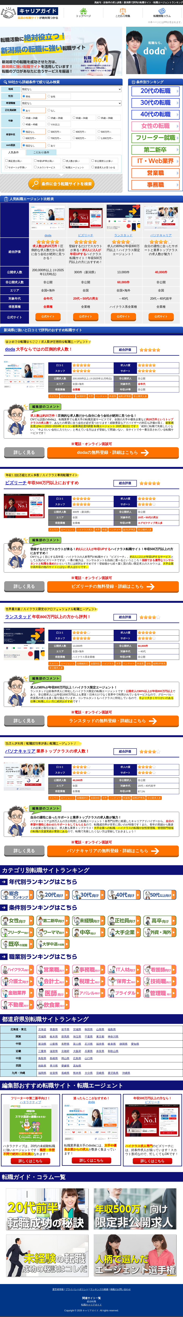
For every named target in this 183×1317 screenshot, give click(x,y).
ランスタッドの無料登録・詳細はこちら (113, 721)
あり (26, 110)
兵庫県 (89, 1051)
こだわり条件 (41, 152)
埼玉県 (77, 1036)
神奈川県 (113, 1036)
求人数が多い (71, 160)
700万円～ (54, 138)
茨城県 (42, 1036)
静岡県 (123, 1043)
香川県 (54, 1065)
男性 (26, 96)
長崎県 (65, 1072)
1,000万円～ (105, 138)
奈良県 (100, 1051)
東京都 (100, 1036)
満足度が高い (13, 160)
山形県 (100, 1029)
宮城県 (77, 1029)
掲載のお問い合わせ (120, 1289)
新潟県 (42, 1043)
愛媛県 (65, 1065)
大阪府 (77, 1051)
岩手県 (65, 1029)
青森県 (54, 1029)
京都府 (65, 1051)
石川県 (89, 1043)
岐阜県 (112, 1043)
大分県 (89, 1072)
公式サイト (48, 316)
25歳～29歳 (55, 117)
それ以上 (54, 124)
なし (51, 110)
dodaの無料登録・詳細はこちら (113, 453)
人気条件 (13, 152)
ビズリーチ (85, 235)
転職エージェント (73, 167)
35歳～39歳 (105, 117)
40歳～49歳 (30, 124)
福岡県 (42, 1072)
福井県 (100, 1043)
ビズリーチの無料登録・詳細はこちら (113, 587)
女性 (51, 96)
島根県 (54, 1058)
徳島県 (42, 1065)
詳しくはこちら (30, 1161)
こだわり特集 (122, 12)
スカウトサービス (44, 167)
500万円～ (104, 131)
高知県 (77, 1065)
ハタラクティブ (30, 1102)
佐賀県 (54, 1072)
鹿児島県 (113, 1072)
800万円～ (79, 138)
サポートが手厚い (16, 167)
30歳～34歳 (80, 117)
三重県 (42, 1051)
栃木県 (54, 1036)
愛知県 (135, 1043)
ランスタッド (123, 235)
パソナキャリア (161, 235)
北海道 (42, 1029)
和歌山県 (113, 1051)
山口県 (89, 1058)
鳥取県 (42, 1058)
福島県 (112, 1029)
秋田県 (89, 1029)
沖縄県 (126, 1072)
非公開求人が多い (102, 160)
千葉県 (89, 1036)
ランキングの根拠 (99, 1289)
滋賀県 (54, 1051)
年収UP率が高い (44, 160)
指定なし (29, 131)
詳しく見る (24, 452)
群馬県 (65, 1036)
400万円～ (79, 131)
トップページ (83, 12)
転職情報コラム (162, 12)
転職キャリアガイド (91, 1304)
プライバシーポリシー (77, 1289)
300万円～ (54, 131)
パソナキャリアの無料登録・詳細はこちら (113, 851)
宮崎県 (100, 1072)
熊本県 (77, 1072)
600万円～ (29, 138)
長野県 (65, 1043)
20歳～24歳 (30, 117)
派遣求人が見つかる (103, 167)
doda (48, 235)
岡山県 (65, 1058)
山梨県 (54, 1043)
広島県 (77, 1058)
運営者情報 (58, 1289)
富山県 (77, 1043)
